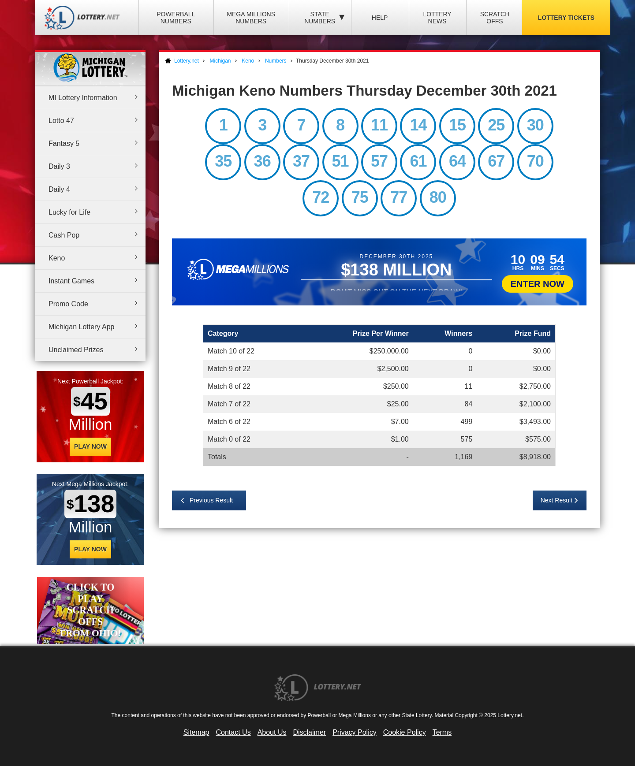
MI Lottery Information (83, 97)
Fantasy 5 (64, 143)
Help (380, 17)
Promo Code (68, 304)
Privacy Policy (354, 732)
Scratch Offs (495, 18)
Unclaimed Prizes (76, 349)
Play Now (90, 446)
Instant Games (71, 281)
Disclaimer (309, 732)
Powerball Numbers (176, 18)
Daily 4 (59, 189)
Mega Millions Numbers (251, 18)
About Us (272, 732)
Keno (57, 258)
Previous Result (211, 500)
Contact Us (233, 732)
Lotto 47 (61, 120)
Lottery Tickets (566, 17)
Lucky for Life (69, 212)
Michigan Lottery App (81, 327)
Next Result (556, 500)
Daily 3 (59, 166)
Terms (442, 732)
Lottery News (437, 18)
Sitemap (196, 732)
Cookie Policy (404, 732)
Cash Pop (64, 235)
